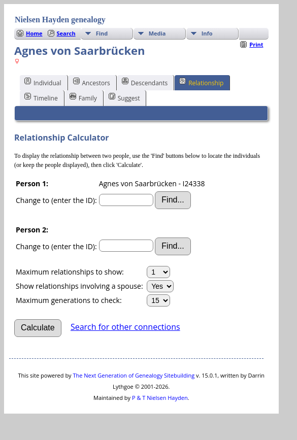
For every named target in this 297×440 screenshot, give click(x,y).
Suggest (124, 97)
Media (157, 33)
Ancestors (91, 82)
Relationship (201, 82)
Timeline (41, 97)
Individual (42, 82)
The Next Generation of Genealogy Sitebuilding (133, 375)
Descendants (145, 82)
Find (102, 33)
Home (34, 33)
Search (66, 33)
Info (207, 33)
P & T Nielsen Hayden (160, 397)
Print (256, 44)
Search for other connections (125, 326)
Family (83, 97)
